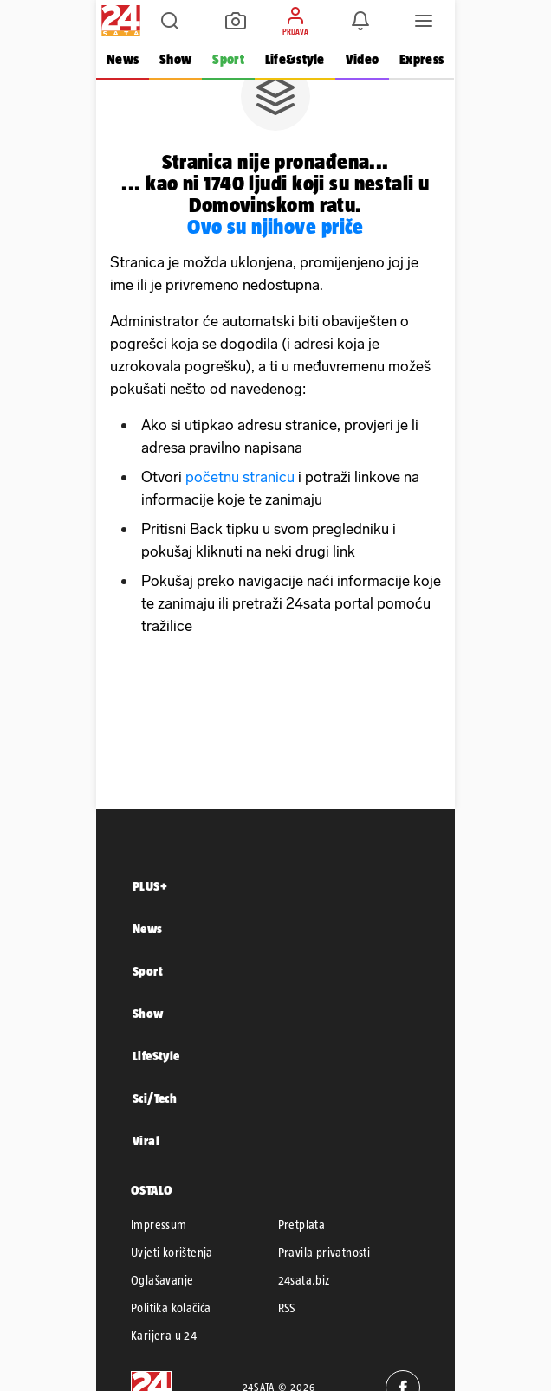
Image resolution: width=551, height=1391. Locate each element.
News (123, 59)
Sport (227, 59)
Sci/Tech (155, 1098)
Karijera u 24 (164, 1336)
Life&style (295, 59)
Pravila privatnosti (324, 1252)
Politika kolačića (171, 1308)
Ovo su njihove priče (275, 226)
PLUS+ (150, 886)
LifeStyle (156, 1055)
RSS (286, 1308)
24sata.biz (304, 1280)
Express (421, 59)
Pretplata (302, 1225)
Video (362, 59)
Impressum (159, 1225)
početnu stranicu (240, 477)
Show (175, 59)
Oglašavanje (162, 1280)
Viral (146, 1140)
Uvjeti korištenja (172, 1252)
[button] (169, 20)
